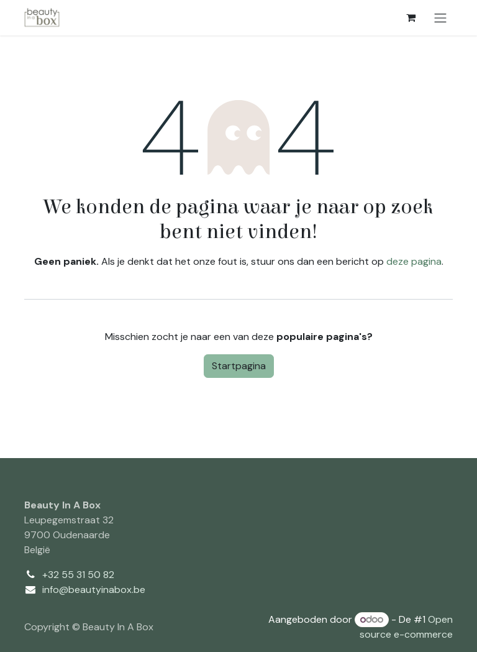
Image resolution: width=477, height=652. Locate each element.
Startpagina (239, 365)
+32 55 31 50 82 (78, 574)
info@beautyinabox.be (93, 589)
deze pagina (414, 261)
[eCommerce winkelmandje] (410, 17)
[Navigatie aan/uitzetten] (440, 17)
